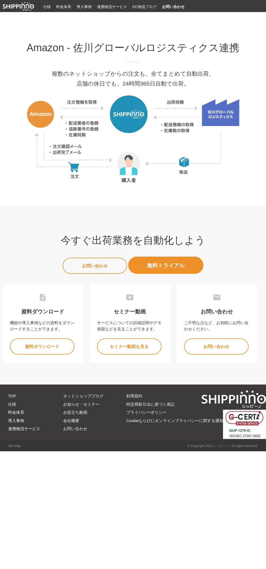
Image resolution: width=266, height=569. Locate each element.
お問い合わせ (173, 7)
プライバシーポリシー (146, 412)
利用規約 (134, 396)
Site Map (14, 446)
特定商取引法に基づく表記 (150, 404)
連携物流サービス (112, 7)
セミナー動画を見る (129, 346)
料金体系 (63, 7)
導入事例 (84, 7)
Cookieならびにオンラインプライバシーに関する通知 (175, 420)
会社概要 (71, 420)
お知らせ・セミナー (81, 404)
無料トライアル (166, 265)
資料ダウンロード (42, 346)
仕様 (47, 7)
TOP (12, 396)
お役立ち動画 (75, 412)
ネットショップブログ (83, 396)
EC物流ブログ (144, 7)
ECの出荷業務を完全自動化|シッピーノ (18, 6)
